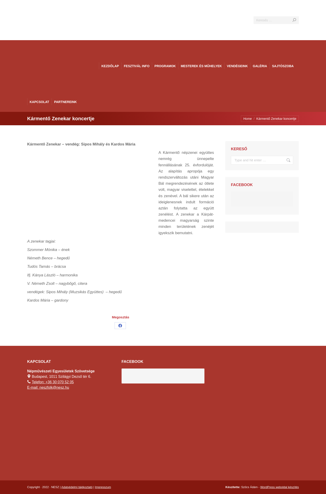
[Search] (276, 20)
